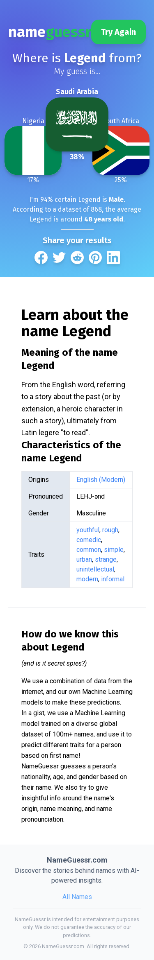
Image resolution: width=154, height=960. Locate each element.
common (88, 549)
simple (114, 549)
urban (84, 559)
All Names (77, 897)
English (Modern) (100, 479)
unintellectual (95, 569)
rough (110, 530)
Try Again (118, 32)
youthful (87, 530)
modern (87, 579)
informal (112, 579)
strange (106, 559)
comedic (88, 540)
